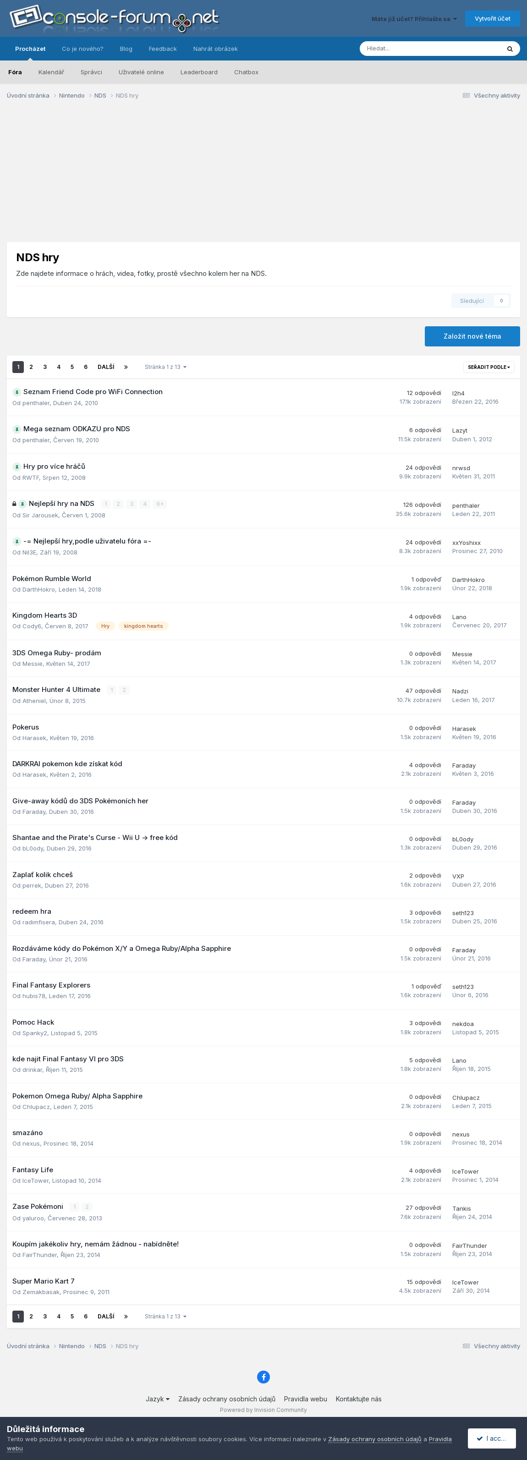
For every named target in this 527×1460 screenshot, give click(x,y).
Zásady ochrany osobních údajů (226, 1398)
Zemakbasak (41, 1291)
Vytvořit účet (493, 18)
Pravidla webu (305, 1398)
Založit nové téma (472, 336)
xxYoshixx (466, 542)
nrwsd (461, 468)
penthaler (35, 402)
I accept (493, 1438)
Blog (126, 48)
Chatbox (246, 72)
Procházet (30, 52)
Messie (32, 663)
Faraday (464, 764)
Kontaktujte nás (359, 1398)
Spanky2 (34, 1032)
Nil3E (29, 552)
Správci (91, 72)
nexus (31, 1143)
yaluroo (33, 1217)
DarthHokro (38, 589)
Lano (459, 616)
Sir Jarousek (40, 514)
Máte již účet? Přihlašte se (414, 18)
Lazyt (459, 430)
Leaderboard (199, 72)
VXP (458, 875)
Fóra (15, 72)
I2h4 (458, 393)
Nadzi (460, 691)
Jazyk (158, 1398)
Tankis (461, 1208)
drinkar (32, 1069)
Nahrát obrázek (215, 48)
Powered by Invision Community (263, 1409)
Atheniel (34, 700)
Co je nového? (83, 48)
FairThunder (39, 1254)
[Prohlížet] (406, 48)
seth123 (463, 912)
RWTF (30, 477)
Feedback (163, 48)
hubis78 (33, 995)
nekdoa (463, 1023)
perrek (31, 885)
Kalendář (51, 72)
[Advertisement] (263, 178)
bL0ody (32, 848)
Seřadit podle (489, 367)
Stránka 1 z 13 (166, 366)
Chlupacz (36, 1106)
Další (106, 366)
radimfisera (38, 922)
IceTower (35, 1180)
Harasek (34, 737)
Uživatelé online (141, 72)
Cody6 (31, 626)
